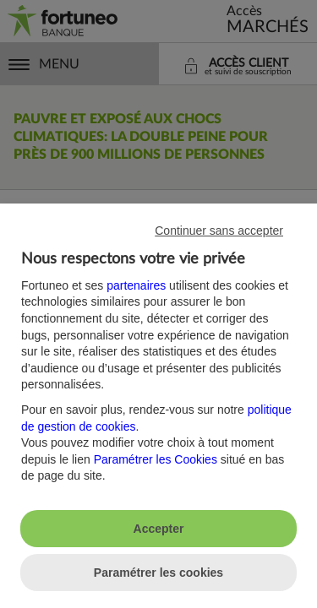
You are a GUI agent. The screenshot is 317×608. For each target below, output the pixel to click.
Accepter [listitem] (159, 528)
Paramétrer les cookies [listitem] (158, 572)
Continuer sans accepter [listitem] (219, 230)
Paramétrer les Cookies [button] (155, 459)
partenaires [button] (136, 285)
